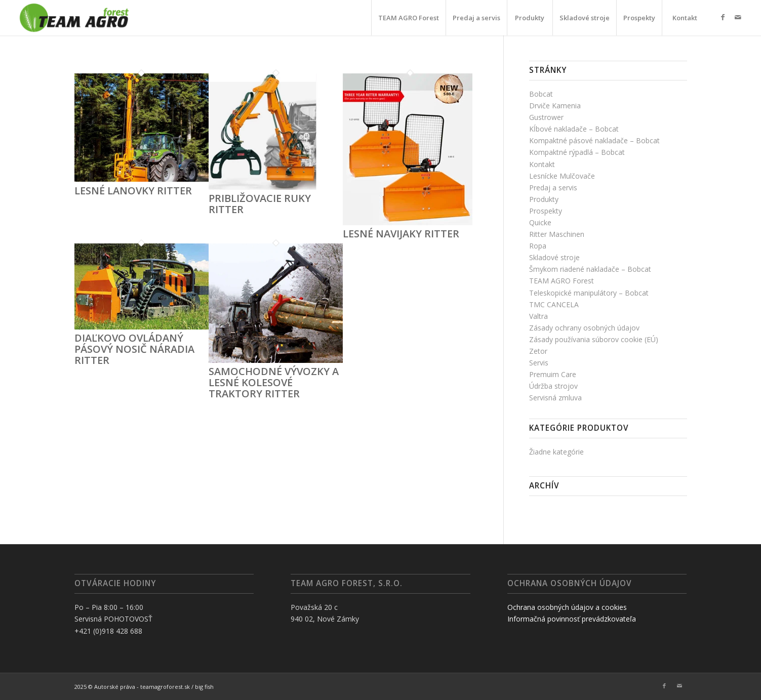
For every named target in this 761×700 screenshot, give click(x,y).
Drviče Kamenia (555, 105)
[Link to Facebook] (723, 17)
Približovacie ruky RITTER (260, 203)
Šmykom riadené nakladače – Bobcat (590, 269)
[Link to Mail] (738, 17)
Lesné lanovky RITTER (133, 190)
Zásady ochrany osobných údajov (584, 328)
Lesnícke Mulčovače (562, 176)
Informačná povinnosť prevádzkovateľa (571, 619)
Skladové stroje (554, 257)
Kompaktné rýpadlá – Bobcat (577, 152)
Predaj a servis (553, 187)
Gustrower (546, 117)
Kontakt (542, 164)
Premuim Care (552, 374)
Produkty (543, 199)
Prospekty (545, 211)
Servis (538, 362)
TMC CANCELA (554, 304)
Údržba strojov (553, 386)
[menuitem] (408, 17)
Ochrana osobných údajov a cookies (567, 607)
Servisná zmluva (555, 397)
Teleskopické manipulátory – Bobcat (589, 293)
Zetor (538, 351)
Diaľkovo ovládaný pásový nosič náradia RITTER (134, 349)
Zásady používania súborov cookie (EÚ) (593, 339)
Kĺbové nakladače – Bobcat (574, 129)
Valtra (538, 316)
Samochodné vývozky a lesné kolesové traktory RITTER (274, 382)
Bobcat (541, 94)
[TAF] (74, 17)
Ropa (537, 246)
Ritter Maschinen (556, 234)
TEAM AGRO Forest (561, 280)
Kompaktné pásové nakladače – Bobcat (594, 140)
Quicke (540, 222)
